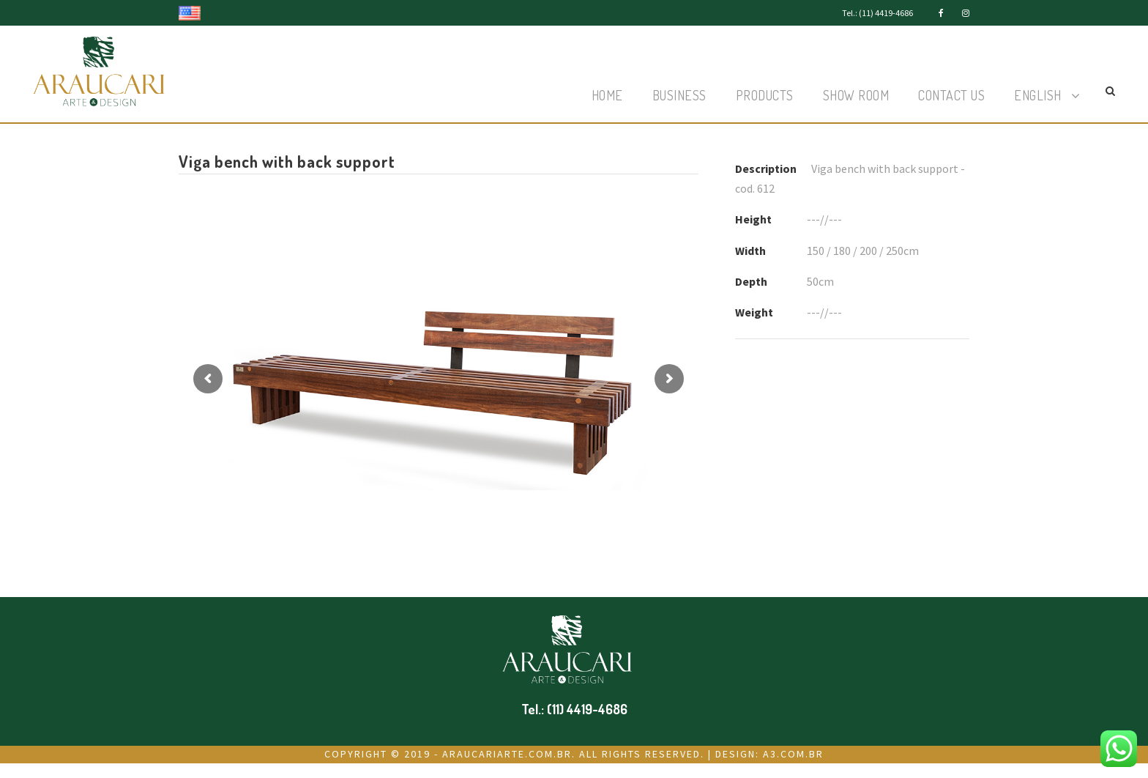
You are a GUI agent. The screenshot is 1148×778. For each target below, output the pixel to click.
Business (679, 95)
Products (765, 95)
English (1038, 95)
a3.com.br (793, 753)
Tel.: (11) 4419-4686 (877, 12)
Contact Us (951, 95)
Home (607, 95)
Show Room (856, 95)
